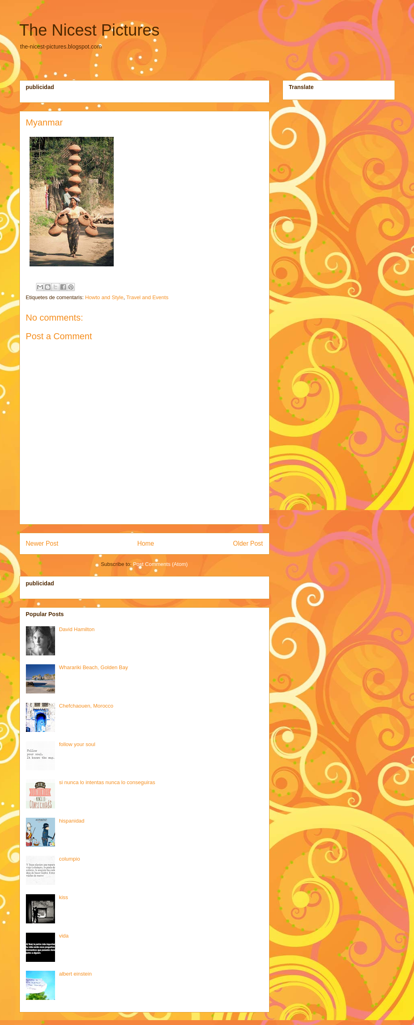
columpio (69, 859)
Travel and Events (147, 297)
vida (64, 936)
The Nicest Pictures (89, 30)
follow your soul (77, 744)
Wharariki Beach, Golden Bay (93, 667)
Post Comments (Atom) (160, 564)
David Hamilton (77, 629)
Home (145, 543)
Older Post (248, 543)
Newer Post (42, 543)
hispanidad (72, 821)
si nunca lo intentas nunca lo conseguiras (107, 782)
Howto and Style (104, 297)
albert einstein (75, 974)
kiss (63, 897)
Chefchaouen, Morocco (86, 706)
